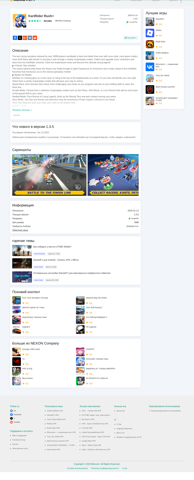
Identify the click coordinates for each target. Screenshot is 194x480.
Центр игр (121, 419)
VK (15, 419)
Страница (132, 4)
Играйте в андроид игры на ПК (129, 445)
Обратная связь (20, 238)
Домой (170, 4)
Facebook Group (18, 448)
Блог (114, 4)
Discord (15, 452)
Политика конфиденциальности (105, 476)
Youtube (17, 430)
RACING (48, 23)
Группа (152, 4)
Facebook (17, 422)
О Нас (119, 432)
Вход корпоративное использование (166, 419)
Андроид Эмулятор (124, 436)
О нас (124, 476)
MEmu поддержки (19, 443)
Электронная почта (20, 456)
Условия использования (77, 476)
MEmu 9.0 (120, 441)
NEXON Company (63, 23)
